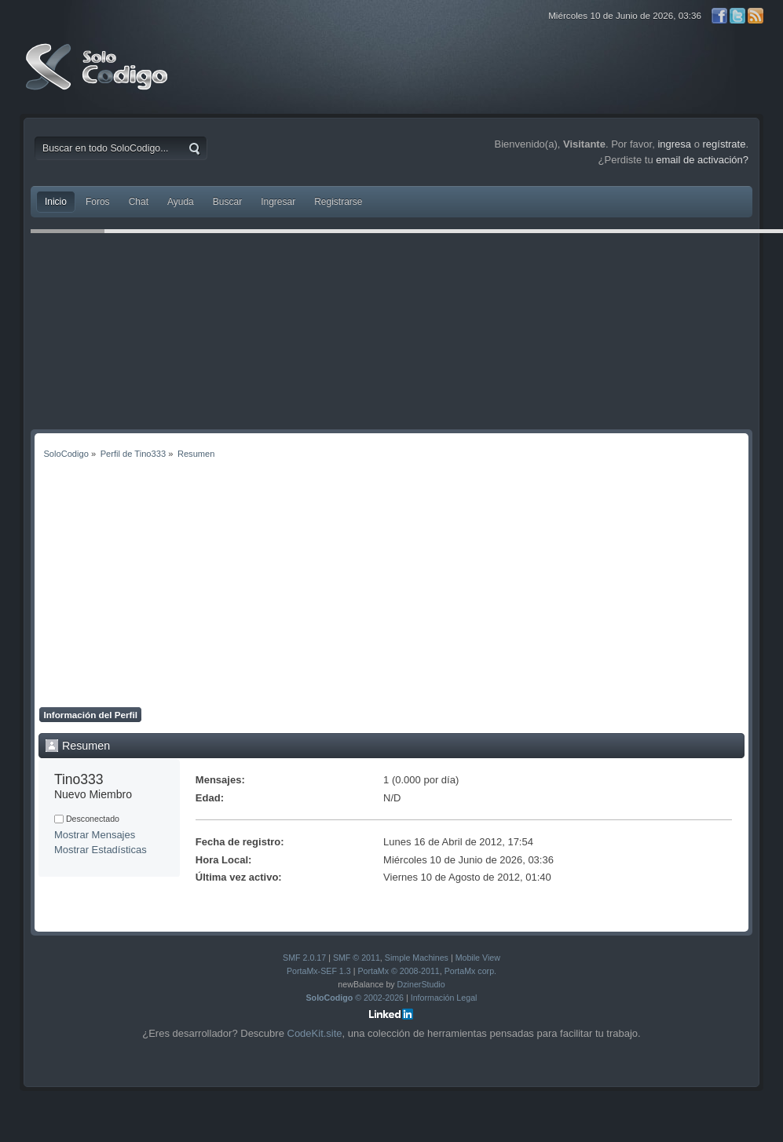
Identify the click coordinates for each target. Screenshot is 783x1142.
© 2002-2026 (355, 997)
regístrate (724, 144)
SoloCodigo (98, 78)
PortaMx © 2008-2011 (398, 971)
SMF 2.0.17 (304, 957)
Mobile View (478, 957)
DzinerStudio (421, 984)
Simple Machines (416, 957)
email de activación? (702, 160)
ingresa (674, 144)
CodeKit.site (314, 1033)
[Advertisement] (391, 589)
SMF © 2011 (356, 957)
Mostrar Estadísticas (100, 850)
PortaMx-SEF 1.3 (319, 971)
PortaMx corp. (470, 971)
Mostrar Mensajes (94, 835)
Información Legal (444, 997)
